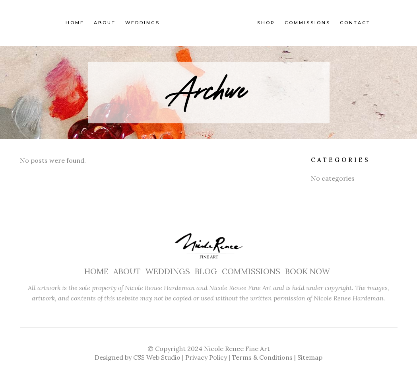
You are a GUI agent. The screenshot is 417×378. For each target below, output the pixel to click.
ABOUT (127, 271)
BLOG (206, 271)
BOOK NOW (307, 271)
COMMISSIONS (251, 271)
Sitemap (309, 357)
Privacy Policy (206, 357)
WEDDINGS (167, 271)
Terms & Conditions (262, 357)
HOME (96, 271)
